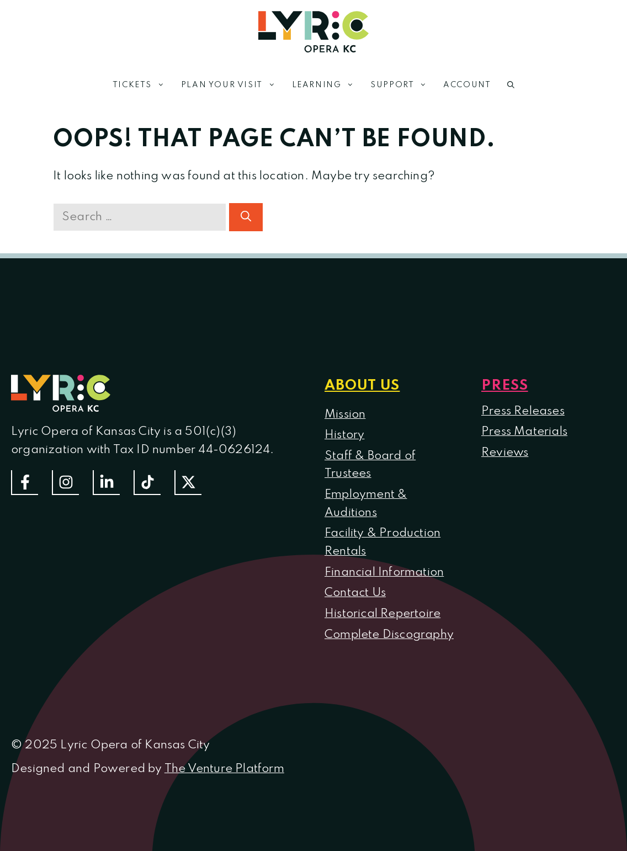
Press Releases (523, 411)
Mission (345, 414)
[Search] (246, 217)
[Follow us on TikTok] (147, 482)
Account (467, 85)
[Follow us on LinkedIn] (106, 482)
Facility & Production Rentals (382, 542)
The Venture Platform (224, 769)
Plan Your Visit (232, 85)
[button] (511, 85)
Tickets (143, 85)
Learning (327, 85)
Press (504, 386)
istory (349, 435)
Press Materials (524, 432)
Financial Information (384, 572)
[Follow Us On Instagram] (65, 482)
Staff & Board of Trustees (370, 465)
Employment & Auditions (366, 503)
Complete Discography (389, 635)
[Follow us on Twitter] (187, 482)
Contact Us (355, 593)
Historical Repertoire (382, 614)
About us (362, 386)
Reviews (504, 452)
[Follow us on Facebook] (24, 482)
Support (402, 85)
